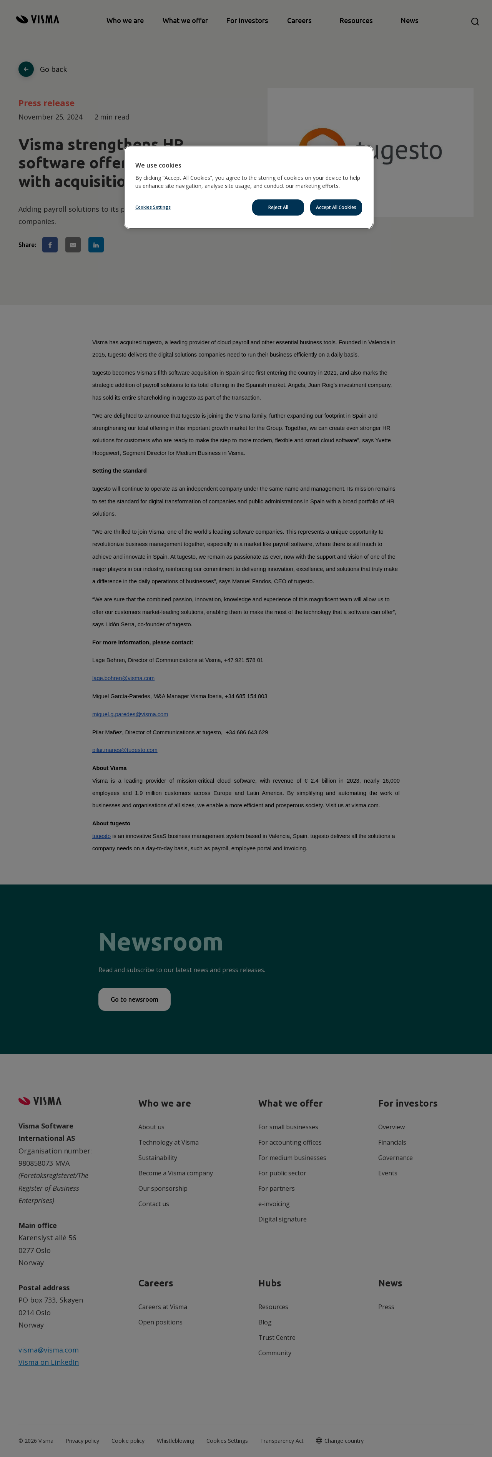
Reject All (278, 207)
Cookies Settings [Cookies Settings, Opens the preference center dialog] (153, 207)
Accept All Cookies (336, 207)
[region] (249, 187)
